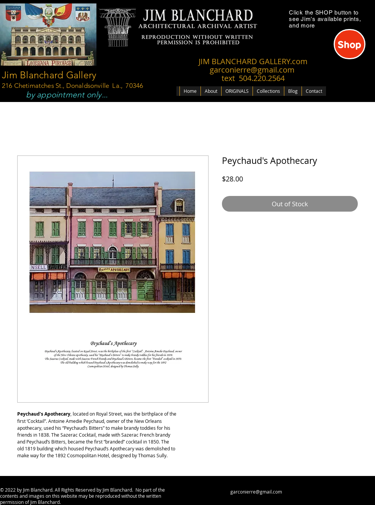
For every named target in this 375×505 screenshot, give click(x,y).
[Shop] (349, 44)
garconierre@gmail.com (256, 492)
